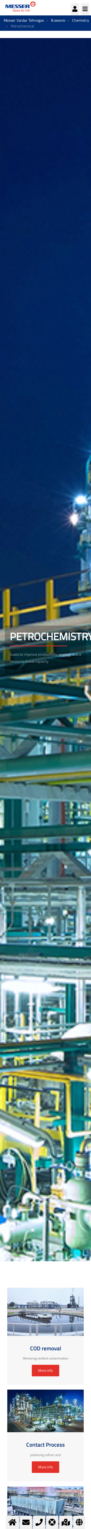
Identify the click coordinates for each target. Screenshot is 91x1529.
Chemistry (80, 20)
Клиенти (58, 20)
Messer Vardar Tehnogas (24, 20)
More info (45, 1370)
